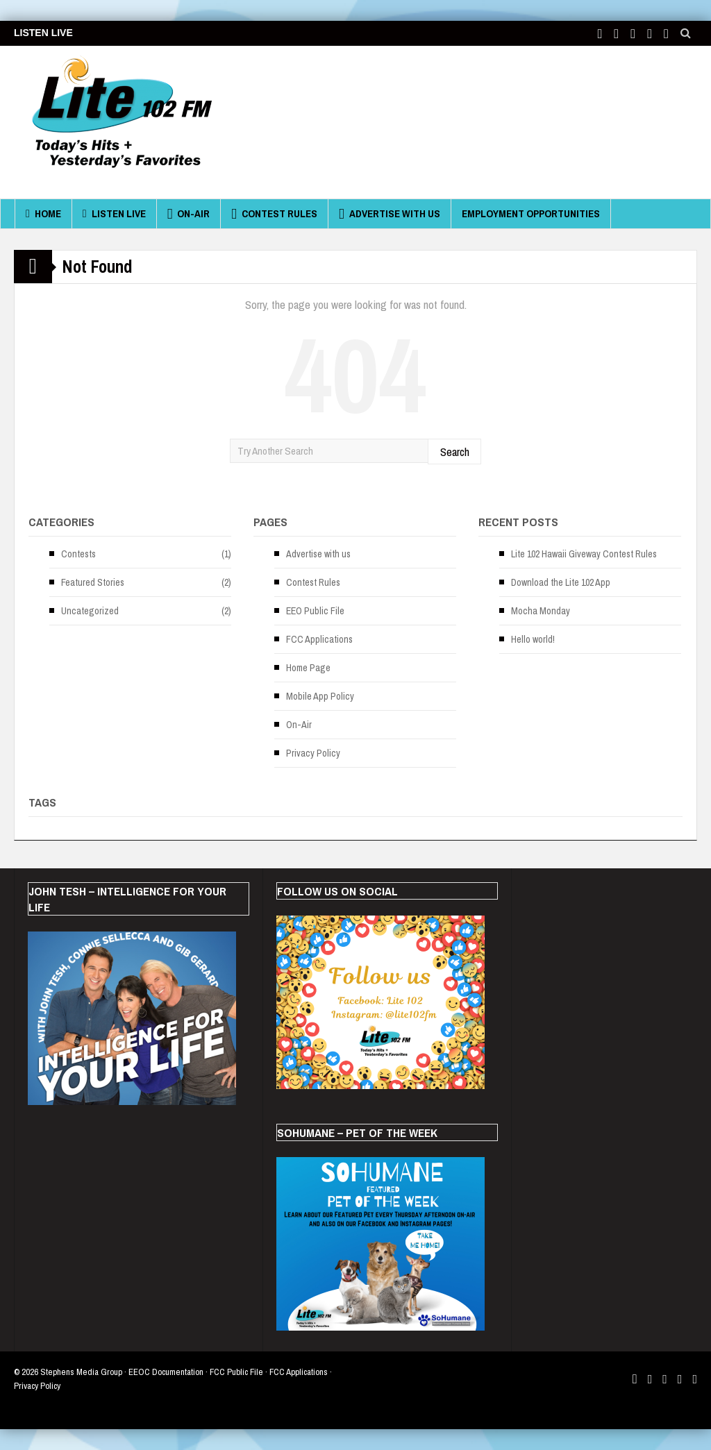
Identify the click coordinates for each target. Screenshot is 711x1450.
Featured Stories (92, 582)
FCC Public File (236, 1372)
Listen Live (114, 213)
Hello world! (533, 639)
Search (454, 452)
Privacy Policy (313, 753)
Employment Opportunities (531, 213)
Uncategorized (90, 611)
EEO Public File (315, 611)
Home (43, 213)
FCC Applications (319, 639)
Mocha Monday (540, 611)
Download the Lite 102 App (560, 582)
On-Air (188, 213)
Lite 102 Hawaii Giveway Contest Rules (584, 554)
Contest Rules (274, 213)
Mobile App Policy (320, 696)
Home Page (308, 667)
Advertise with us (389, 213)
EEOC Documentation (165, 1372)
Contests (78, 554)
